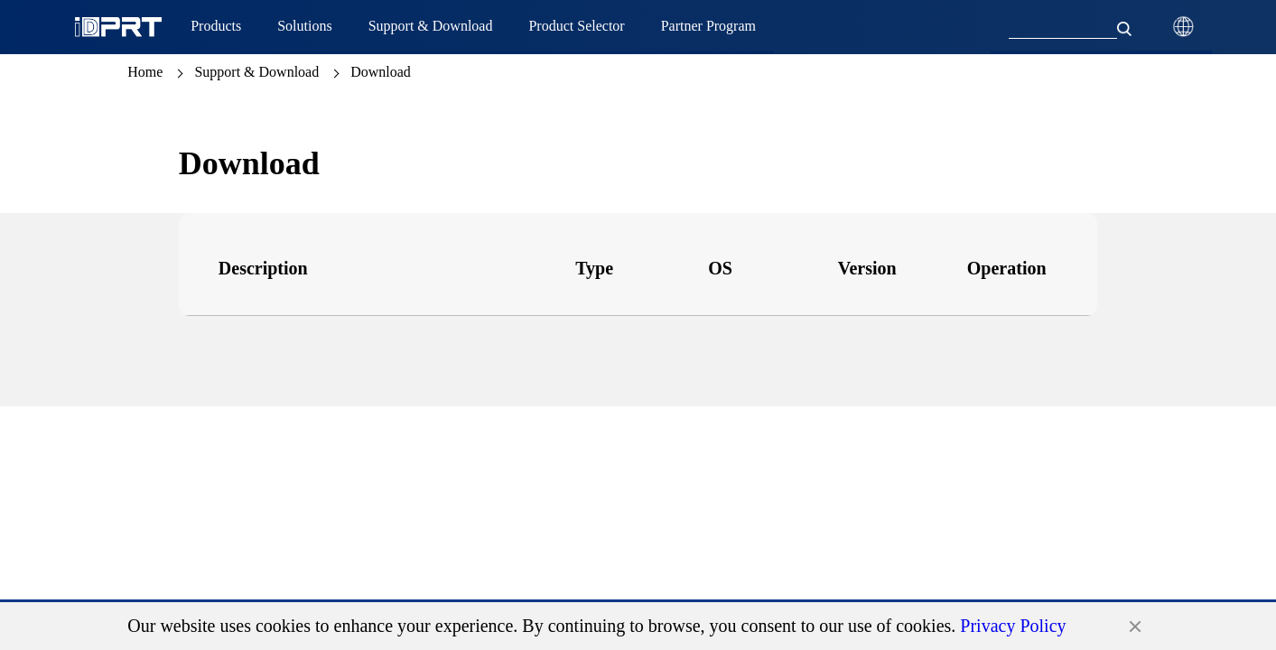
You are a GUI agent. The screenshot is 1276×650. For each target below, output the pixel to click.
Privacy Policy (1013, 626)
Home (145, 71)
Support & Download (256, 71)
